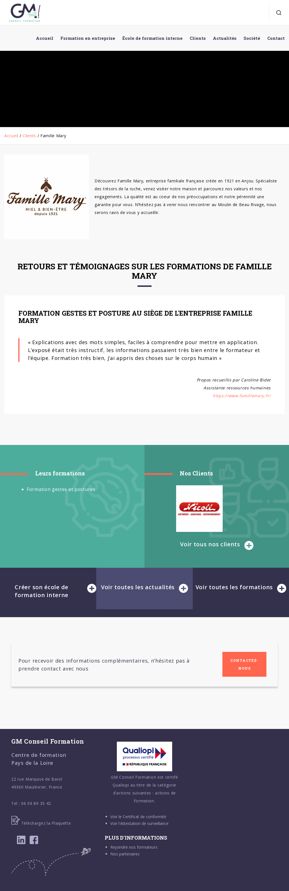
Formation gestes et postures (61, 489)
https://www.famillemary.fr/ (242, 395)
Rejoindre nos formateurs (133, 847)
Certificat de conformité (144, 816)
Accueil (11, 135)
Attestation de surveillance (144, 823)
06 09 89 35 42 (36, 803)
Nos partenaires (125, 854)
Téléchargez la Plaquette (41, 823)
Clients (29, 135)
